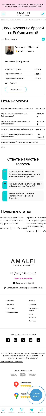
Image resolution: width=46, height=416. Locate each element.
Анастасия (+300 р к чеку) (27, 47)
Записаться (16, 89)
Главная (4, 20)
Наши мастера (15, 20)
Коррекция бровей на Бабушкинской (17, 108)
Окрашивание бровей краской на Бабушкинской (15, 122)
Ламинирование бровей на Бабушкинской (19, 142)
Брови (26, 20)
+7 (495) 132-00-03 (23, 273)
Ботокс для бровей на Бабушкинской (17, 129)
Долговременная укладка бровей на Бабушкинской (17, 135)
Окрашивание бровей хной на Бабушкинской (14, 114)
